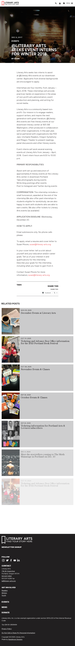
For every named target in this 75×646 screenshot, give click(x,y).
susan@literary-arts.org (40, 244)
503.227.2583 (7, 576)
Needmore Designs (15, 639)
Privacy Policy (7, 629)
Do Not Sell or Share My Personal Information (18, 633)
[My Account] (60, 3)
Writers (4, 593)
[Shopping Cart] (64, 3)
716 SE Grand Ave (8, 571)
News (4, 607)
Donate (6, 612)
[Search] (56, 3)
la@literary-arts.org (9, 581)
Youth (4, 595)
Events (15, 41)
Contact (6, 566)
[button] (68, 3)
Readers (5, 590)
